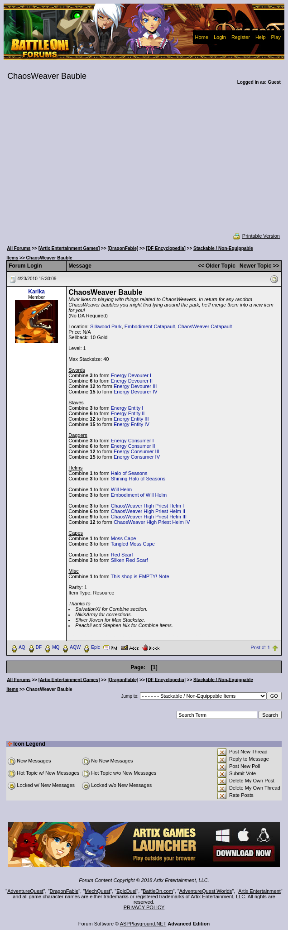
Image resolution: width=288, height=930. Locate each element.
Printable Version (256, 236)
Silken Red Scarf (129, 560)
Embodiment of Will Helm (139, 495)
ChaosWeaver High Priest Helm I (147, 505)
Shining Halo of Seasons (138, 478)
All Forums (18, 248)
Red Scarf (122, 554)
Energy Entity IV (131, 424)
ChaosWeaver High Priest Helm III (149, 516)
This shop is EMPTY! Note (140, 576)
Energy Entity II (128, 413)
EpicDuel (126, 891)
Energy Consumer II (133, 446)
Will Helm (121, 489)
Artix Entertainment (259, 891)
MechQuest (97, 891)
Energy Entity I (127, 408)
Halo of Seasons (129, 473)
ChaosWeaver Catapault (205, 326)
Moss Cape (123, 538)
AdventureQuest (25, 891)
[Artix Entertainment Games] (69, 248)
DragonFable (64, 891)
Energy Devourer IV (136, 391)
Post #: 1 (260, 647)
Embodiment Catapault (150, 326)
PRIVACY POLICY (144, 907)
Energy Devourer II (132, 381)
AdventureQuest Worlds (205, 891)
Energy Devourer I (131, 375)
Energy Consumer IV (137, 457)
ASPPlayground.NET (143, 923)
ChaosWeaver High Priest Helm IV (152, 522)
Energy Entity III (131, 419)
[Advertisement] (144, 164)
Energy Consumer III (136, 451)
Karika (36, 291)
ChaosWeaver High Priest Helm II (148, 511)
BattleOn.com (158, 891)
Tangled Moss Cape (133, 543)
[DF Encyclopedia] (166, 248)
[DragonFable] (123, 248)
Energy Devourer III (135, 386)
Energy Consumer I (132, 440)
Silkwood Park (106, 326)
